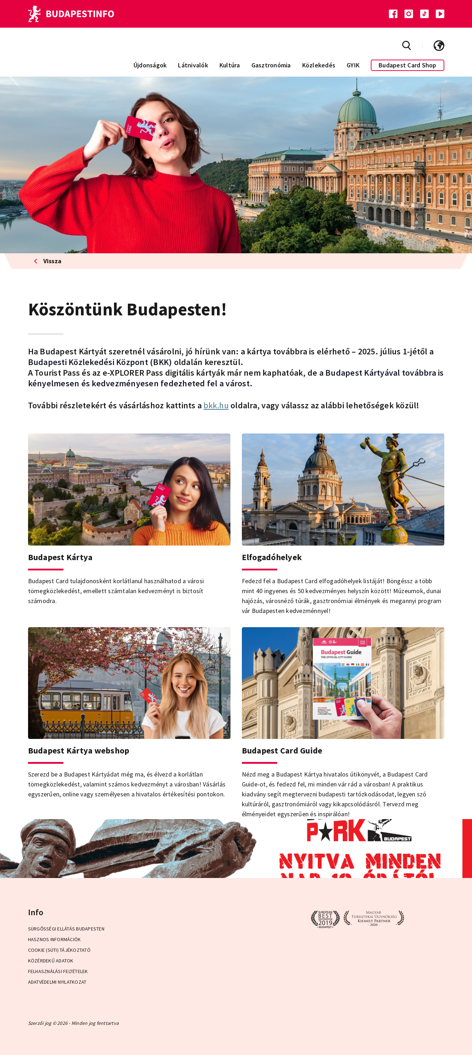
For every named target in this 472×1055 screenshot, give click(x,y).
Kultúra (229, 65)
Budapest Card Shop (407, 65)
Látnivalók (193, 65)
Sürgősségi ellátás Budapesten (66, 929)
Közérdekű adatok (51, 960)
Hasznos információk (54, 939)
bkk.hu (216, 405)
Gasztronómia (271, 65)
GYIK (353, 65)
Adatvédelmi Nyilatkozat (57, 982)
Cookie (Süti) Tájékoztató (59, 950)
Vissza (47, 261)
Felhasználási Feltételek (58, 971)
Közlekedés (319, 65)
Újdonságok (150, 65)
